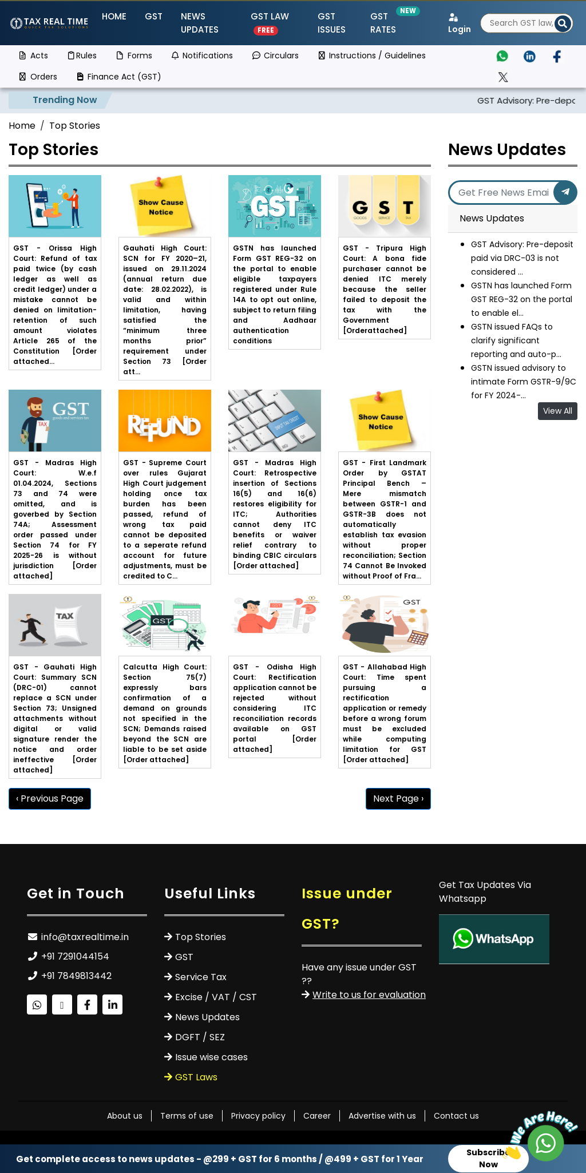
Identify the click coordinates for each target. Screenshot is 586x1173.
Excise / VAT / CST (216, 997)
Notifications (202, 55)
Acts (33, 55)
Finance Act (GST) (119, 76)
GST (154, 16)
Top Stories (74, 125)
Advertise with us (382, 1116)
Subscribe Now (488, 1158)
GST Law (270, 22)
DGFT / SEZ (200, 1037)
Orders (37, 76)
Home (114, 16)
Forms (133, 55)
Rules (81, 55)
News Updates (200, 22)
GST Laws (196, 1077)
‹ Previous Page (50, 798)
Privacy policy (258, 1116)
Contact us (456, 1116)
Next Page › (398, 798)
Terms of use (186, 1116)
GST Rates (390, 22)
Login (459, 24)
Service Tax (201, 977)
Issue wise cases (211, 1057)
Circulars (275, 55)
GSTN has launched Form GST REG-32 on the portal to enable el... (521, 299)
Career (317, 1116)
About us (124, 1116)
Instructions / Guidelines (371, 55)
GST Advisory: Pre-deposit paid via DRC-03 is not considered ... (522, 258)
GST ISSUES (332, 22)
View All (557, 411)
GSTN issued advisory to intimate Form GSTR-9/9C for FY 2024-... (523, 381)
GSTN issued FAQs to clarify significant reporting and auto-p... (516, 340)
